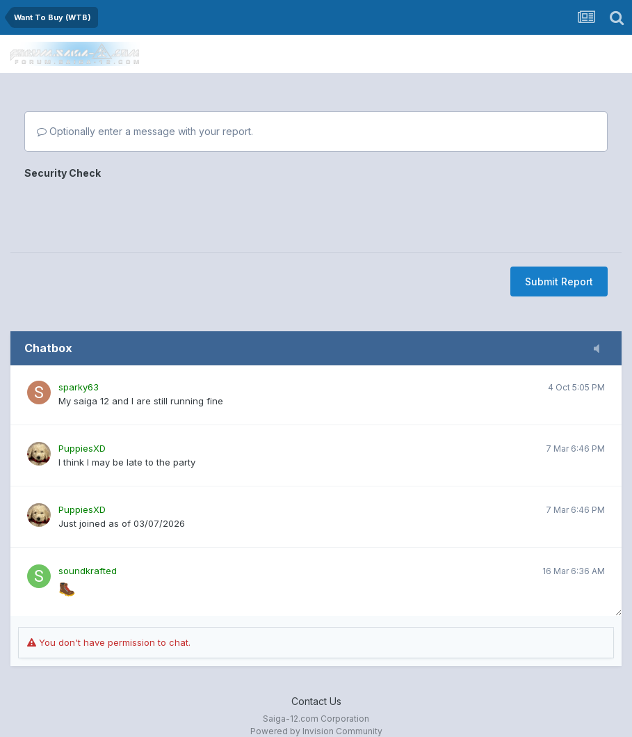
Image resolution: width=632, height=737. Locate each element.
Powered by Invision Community (316, 731)
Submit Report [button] (559, 281)
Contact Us (316, 701)
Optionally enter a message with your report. (145, 131)
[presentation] (130, 211)
